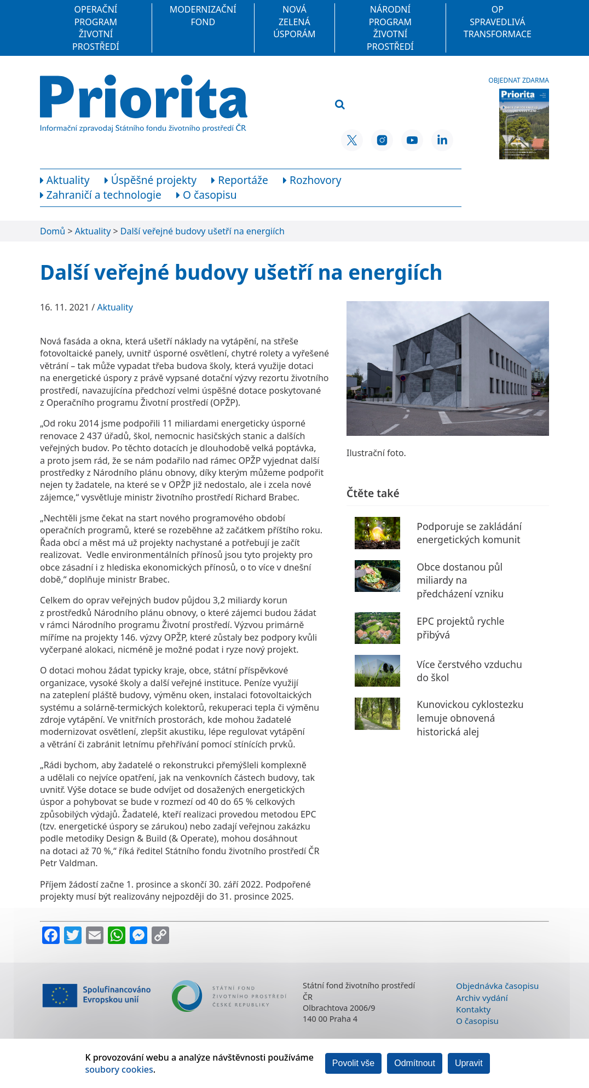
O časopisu (477, 1020)
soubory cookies (119, 1069)
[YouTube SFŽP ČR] (412, 140)
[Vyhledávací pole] (387, 87)
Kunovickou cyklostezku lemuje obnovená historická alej (470, 718)
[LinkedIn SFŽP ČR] (442, 140)
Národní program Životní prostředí (390, 27)
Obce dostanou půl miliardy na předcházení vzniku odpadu (460, 587)
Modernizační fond (203, 15)
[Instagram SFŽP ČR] (382, 140)
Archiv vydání (482, 997)
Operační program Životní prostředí (95, 27)
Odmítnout (414, 1063)
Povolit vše (353, 1063)
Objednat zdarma (518, 80)
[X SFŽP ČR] (352, 140)
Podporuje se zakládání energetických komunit (469, 533)
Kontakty (473, 1009)
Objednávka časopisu (497, 985)
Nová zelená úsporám (294, 21)
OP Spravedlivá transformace (498, 21)
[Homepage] (143, 103)
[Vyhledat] (340, 105)
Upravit (469, 1063)
